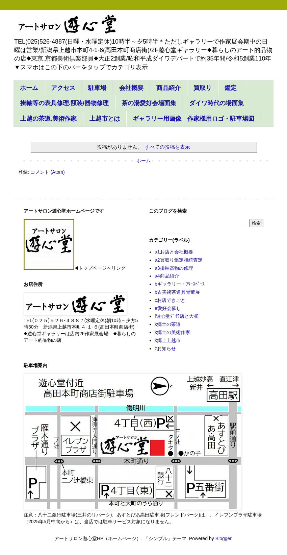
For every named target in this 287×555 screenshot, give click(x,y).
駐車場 (97, 88)
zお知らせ (165, 348)
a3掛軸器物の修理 (174, 268)
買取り (202, 88)
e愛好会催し (168, 308)
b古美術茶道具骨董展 (177, 292)
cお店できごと (170, 300)
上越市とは (104, 118)
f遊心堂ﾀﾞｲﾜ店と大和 (177, 316)
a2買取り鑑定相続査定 (179, 260)
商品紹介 (168, 88)
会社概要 (131, 88)
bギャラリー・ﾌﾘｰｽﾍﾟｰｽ (180, 284)
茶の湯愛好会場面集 (149, 103)
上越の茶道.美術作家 (48, 118)
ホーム (29, 88)
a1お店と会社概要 (174, 252)
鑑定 (231, 88)
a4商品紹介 (167, 276)
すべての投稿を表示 (167, 147)
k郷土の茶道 (168, 324)
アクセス (63, 88)
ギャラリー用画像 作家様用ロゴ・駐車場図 (193, 118)
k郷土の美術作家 (172, 332)
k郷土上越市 (168, 340)
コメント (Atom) (47, 172)
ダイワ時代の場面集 (216, 103)
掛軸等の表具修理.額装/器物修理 (64, 103)
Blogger (223, 538)
